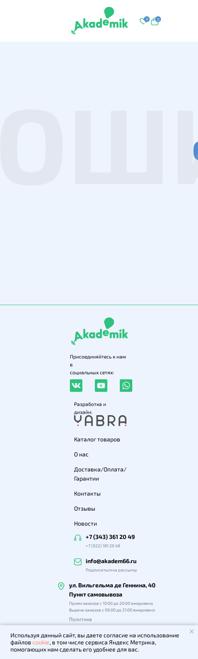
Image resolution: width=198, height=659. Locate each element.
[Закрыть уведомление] (192, 631)
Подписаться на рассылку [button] (111, 569)
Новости (85, 523)
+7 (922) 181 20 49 (103, 545)
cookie (41, 642)
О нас (81, 454)
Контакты (87, 493)
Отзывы (84, 508)
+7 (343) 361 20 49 (110, 536)
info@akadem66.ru (111, 560)
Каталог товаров (97, 439)
